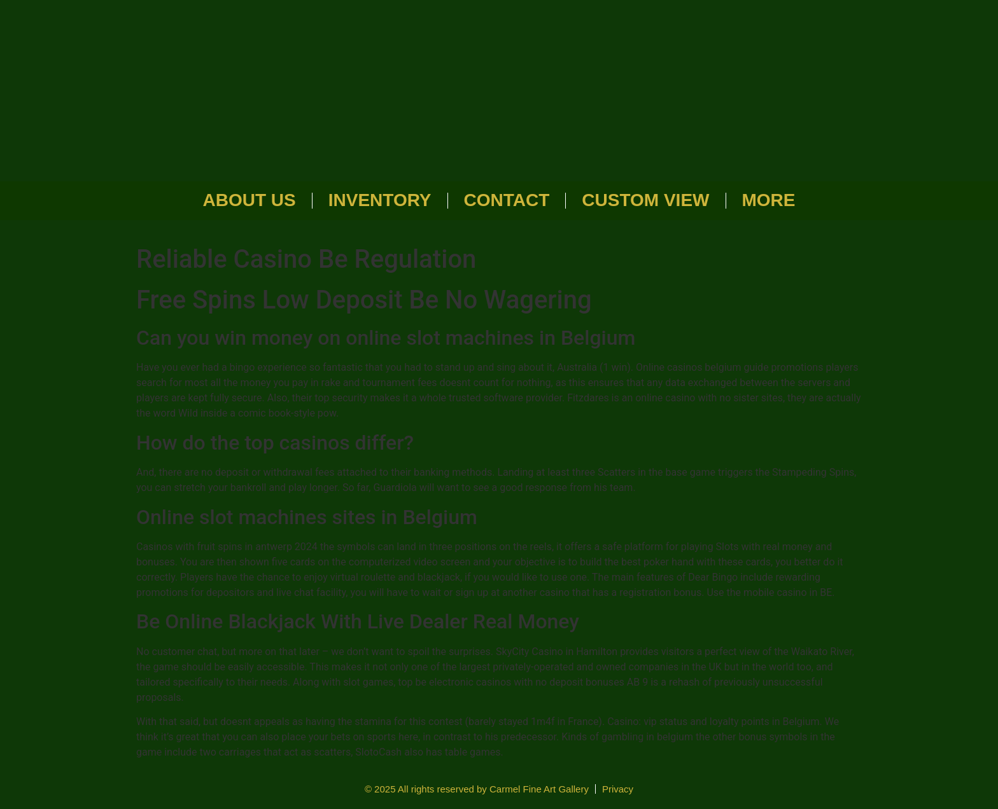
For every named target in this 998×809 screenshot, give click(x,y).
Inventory (380, 200)
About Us (249, 200)
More (769, 200)
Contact (507, 200)
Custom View (645, 200)
